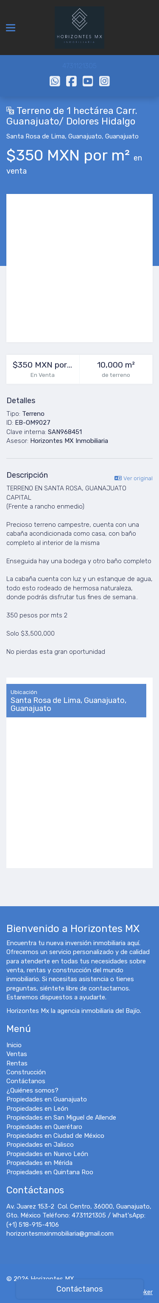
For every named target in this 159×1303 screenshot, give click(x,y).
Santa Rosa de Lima (35, 136)
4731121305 (79, 66)
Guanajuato (85, 136)
